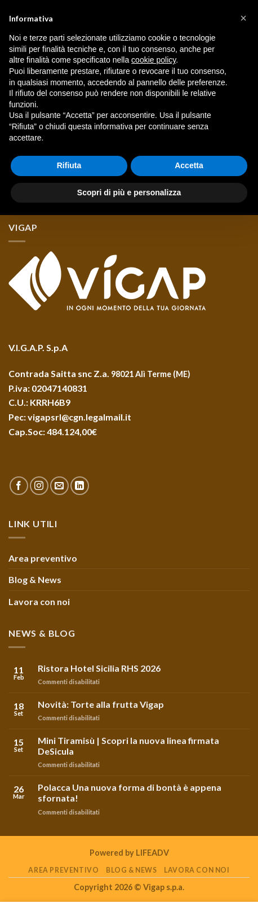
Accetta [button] (189, 165)
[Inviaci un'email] (59, 485)
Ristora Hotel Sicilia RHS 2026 (99, 668)
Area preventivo (42, 558)
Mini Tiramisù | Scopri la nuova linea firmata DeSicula (128, 745)
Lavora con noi (39, 601)
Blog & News (34, 579)
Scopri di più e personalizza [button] (129, 192)
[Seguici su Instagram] (39, 485)
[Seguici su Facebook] (19, 485)
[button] (243, 18)
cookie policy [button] (153, 59)
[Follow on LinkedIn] (79, 485)
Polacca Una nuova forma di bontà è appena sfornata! (129, 792)
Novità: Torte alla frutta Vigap (101, 704)
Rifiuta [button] (69, 165)
